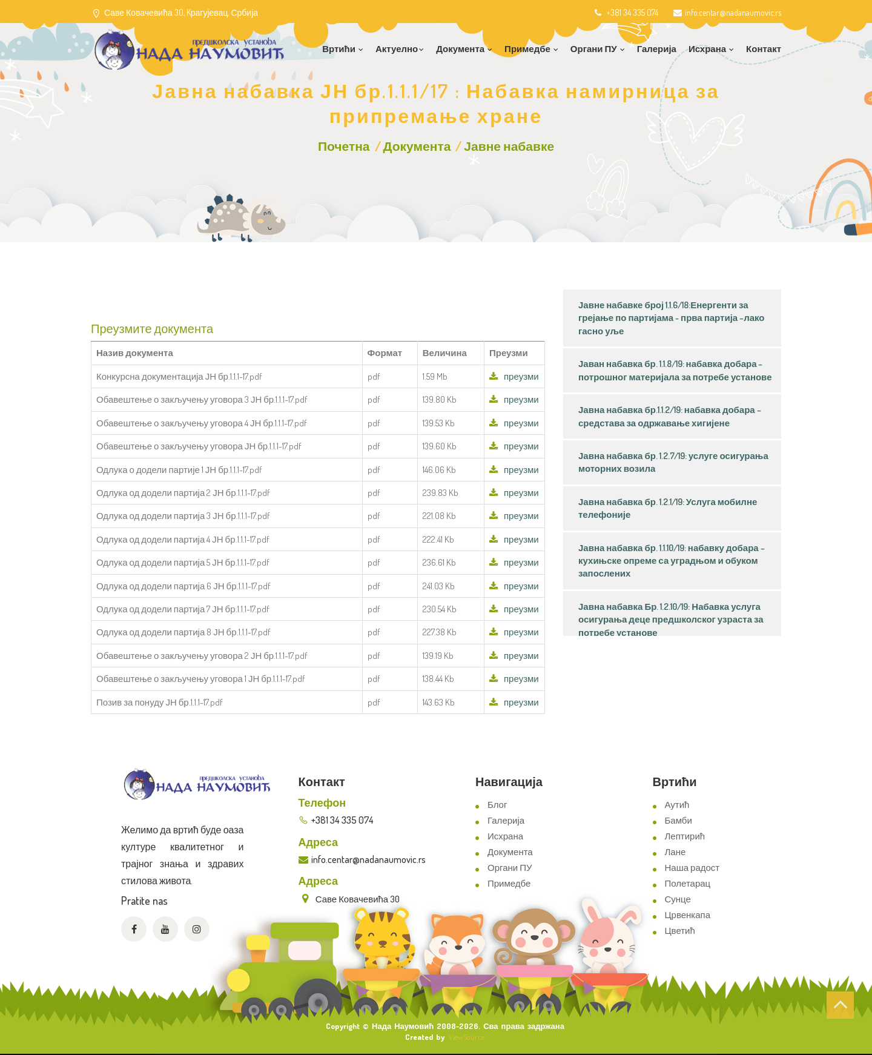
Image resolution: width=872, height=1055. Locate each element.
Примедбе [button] (531, 49)
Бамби (678, 820)
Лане (675, 852)
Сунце (678, 899)
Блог (497, 804)
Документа (417, 145)
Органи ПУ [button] (597, 49)
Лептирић (685, 836)
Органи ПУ (509, 867)
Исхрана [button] (711, 49)
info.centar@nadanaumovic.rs (727, 12)
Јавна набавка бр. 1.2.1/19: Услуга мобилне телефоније (667, 508)
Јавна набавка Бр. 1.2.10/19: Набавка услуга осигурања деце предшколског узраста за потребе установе (671, 619)
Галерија (656, 49)
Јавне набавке (509, 145)
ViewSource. (467, 1037)
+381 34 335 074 (625, 12)
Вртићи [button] (342, 49)
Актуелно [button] (399, 49)
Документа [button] (464, 49)
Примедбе (508, 883)
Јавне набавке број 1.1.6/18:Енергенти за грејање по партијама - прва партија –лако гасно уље (671, 318)
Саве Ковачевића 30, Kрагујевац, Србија (181, 12)
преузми (514, 376)
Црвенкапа (688, 915)
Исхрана (505, 836)
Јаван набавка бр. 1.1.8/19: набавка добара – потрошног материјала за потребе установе (675, 370)
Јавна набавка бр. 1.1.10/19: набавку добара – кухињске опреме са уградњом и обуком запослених (671, 561)
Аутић (677, 804)
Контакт (763, 49)
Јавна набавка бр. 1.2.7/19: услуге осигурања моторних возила (673, 462)
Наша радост (692, 867)
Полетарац (688, 883)
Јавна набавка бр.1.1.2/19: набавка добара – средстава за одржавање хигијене (669, 416)
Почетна (344, 145)
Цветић (680, 930)
